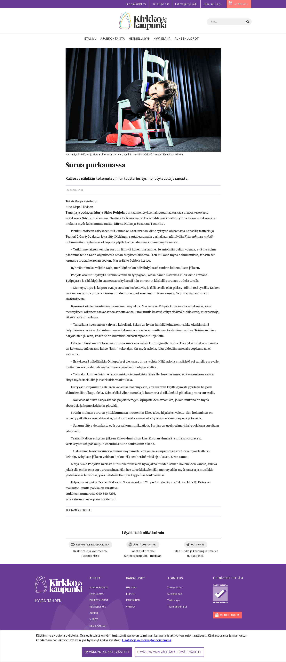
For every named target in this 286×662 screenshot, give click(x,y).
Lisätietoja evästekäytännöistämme (146, 640)
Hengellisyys (98, 606)
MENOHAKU (241, 4)
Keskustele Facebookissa (92, 544)
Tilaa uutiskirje (212, 4)
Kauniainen (133, 600)
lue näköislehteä (226, 578)
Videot (94, 619)
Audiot (94, 613)
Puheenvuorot (99, 600)
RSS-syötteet (98, 625)
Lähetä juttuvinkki (186, 4)
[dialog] (143, 646)
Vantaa (130, 606)
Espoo (130, 594)
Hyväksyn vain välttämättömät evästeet (169, 652)
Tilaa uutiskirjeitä (177, 606)
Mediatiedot (174, 594)
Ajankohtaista (99, 587)
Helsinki (131, 587)
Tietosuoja (173, 600)
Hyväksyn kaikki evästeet (107, 652)
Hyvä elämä (97, 594)
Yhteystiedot (175, 587)
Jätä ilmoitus (161, 4)
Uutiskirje (197, 544)
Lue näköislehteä (136, 4)
